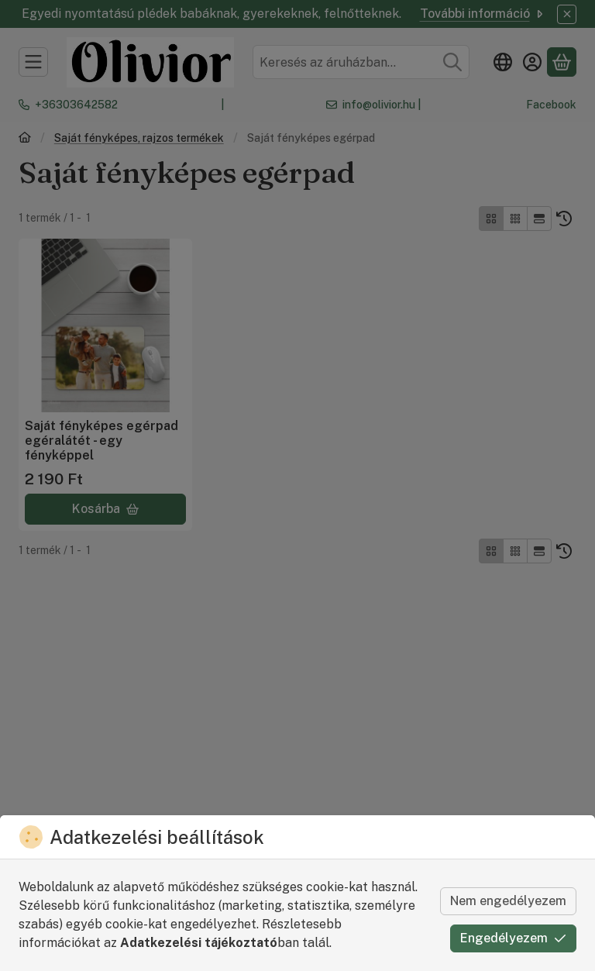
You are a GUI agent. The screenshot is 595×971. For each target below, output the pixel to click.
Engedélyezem (513, 938)
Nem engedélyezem (508, 901)
